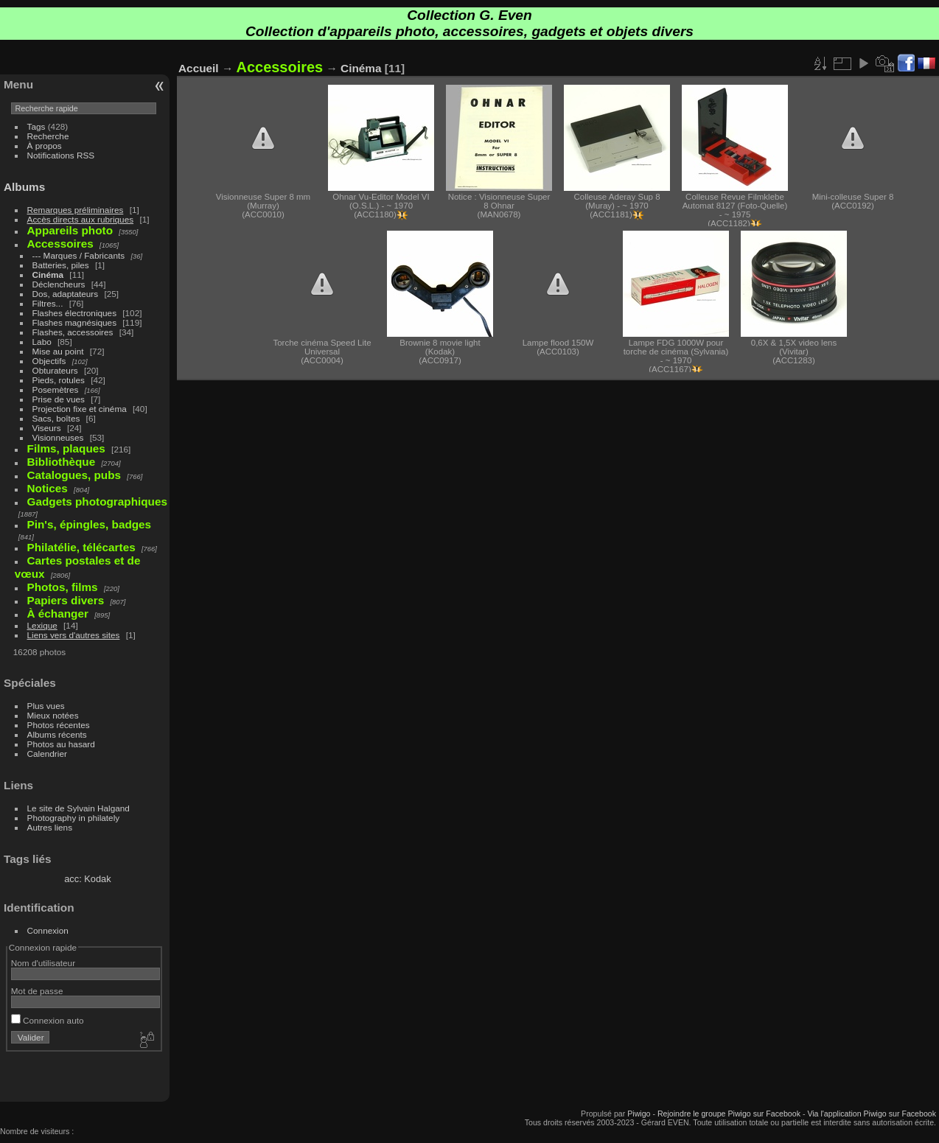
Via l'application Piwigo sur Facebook (871, 1113)
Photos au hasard (61, 744)
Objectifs (49, 361)
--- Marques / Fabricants (78, 255)
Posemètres (55, 389)
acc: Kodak (87, 878)
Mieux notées (53, 715)
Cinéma (48, 274)
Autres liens (49, 827)
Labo (42, 341)
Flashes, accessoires (73, 332)
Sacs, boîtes (56, 418)
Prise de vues (58, 399)
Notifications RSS (61, 155)
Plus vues (46, 705)
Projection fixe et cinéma (79, 408)
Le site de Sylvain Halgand (78, 808)
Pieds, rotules (58, 380)
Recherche (48, 136)
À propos (44, 145)
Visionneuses (58, 437)
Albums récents (57, 734)
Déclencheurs (58, 284)
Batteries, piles (60, 265)
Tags (36, 126)
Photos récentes (58, 725)
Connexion (48, 930)
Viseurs (46, 428)
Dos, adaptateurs (65, 293)
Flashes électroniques (74, 313)
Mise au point (58, 351)
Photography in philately (73, 817)
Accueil (198, 68)
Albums (24, 187)
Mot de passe (37, 991)
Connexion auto (47, 1020)
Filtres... (47, 303)
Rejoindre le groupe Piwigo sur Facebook (728, 1113)
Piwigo (638, 1113)
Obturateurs (55, 370)
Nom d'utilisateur (43, 963)
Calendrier (47, 753)
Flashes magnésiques (74, 322)
